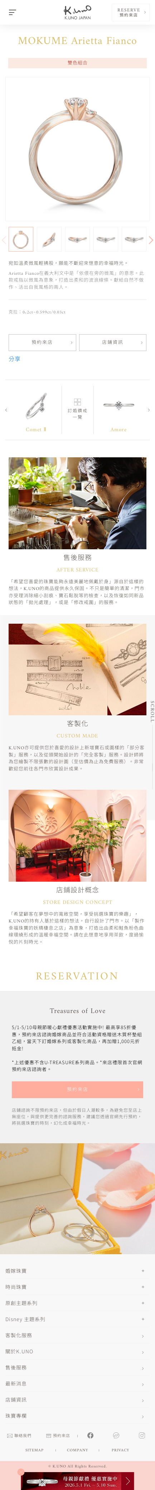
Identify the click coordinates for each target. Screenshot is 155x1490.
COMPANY (77, 1450)
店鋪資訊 (112, 343)
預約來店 (42, 343)
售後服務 (16, 1367)
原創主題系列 (21, 1302)
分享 (15, 360)
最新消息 (16, 1383)
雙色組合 (78, 63)
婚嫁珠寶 (16, 1270)
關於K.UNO (19, 1351)
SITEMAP (34, 1450)
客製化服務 (18, 1335)
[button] (148, 239)
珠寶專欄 (16, 1415)
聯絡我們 (19, 1436)
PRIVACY (120, 1450)
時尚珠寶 (16, 1286)
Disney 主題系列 (25, 1319)
